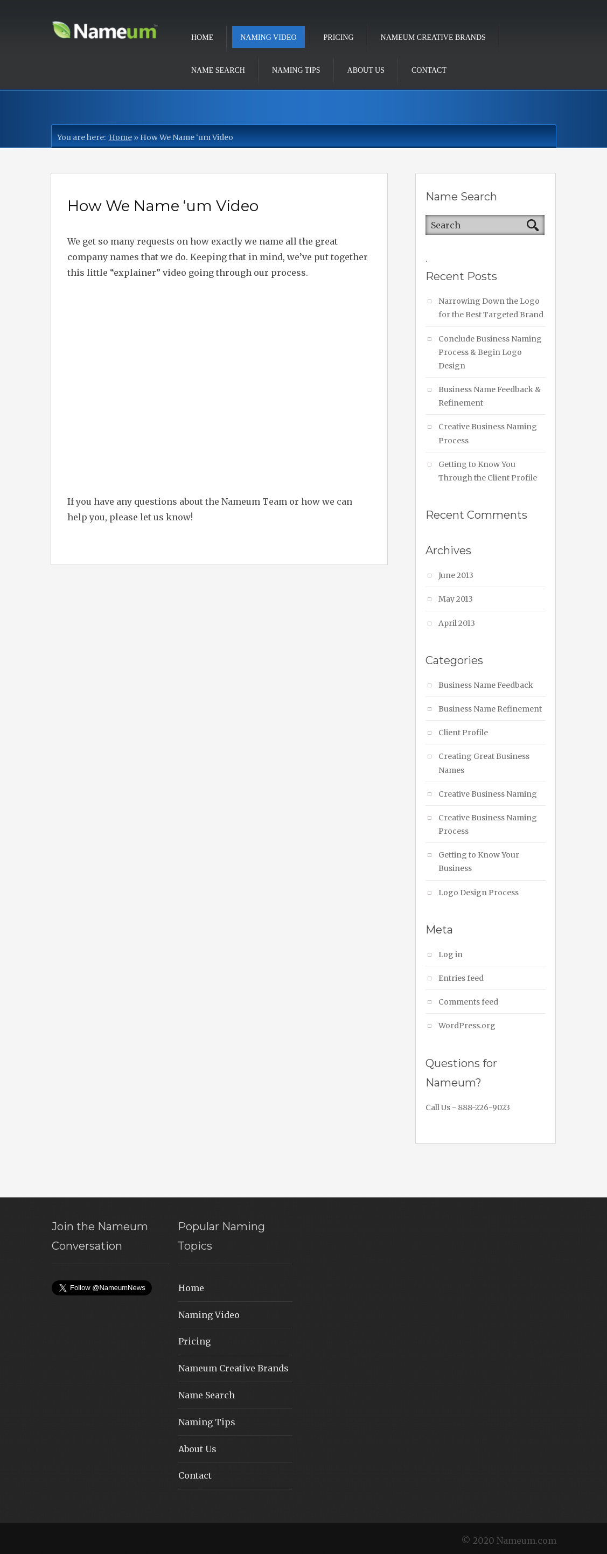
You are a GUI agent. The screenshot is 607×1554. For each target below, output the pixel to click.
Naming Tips (296, 70)
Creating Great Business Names (483, 763)
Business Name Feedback (485, 685)
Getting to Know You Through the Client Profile (487, 471)
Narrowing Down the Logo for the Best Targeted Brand (490, 307)
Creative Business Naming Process (487, 433)
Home (202, 37)
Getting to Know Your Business (478, 861)
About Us (366, 70)
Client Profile (463, 732)
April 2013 (456, 623)
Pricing (339, 37)
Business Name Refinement (490, 709)
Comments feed (468, 1002)
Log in (450, 954)
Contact (428, 70)
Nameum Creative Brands (433, 37)
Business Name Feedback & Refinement (489, 396)
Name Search (218, 70)
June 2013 (455, 575)
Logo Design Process (478, 892)
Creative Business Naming (487, 794)
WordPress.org (467, 1025)
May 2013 (455, 599)
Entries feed (461, 978)
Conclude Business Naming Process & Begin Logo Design (490, 352)
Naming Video (268, 37)
